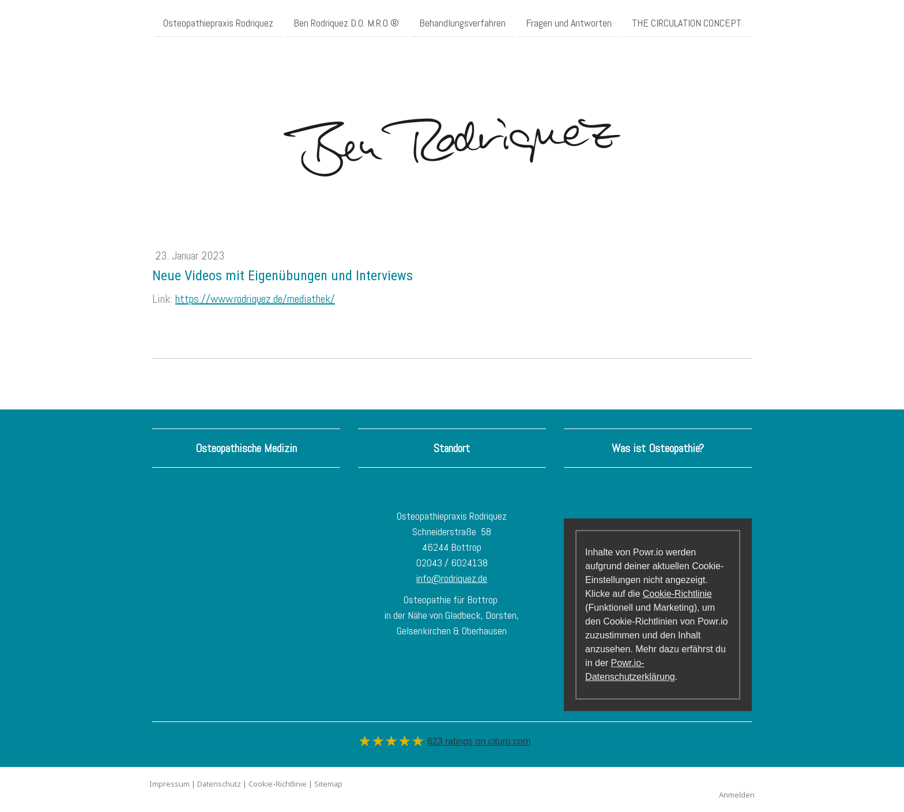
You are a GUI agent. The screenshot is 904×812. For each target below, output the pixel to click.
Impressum (169, 784)
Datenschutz (219, 784)
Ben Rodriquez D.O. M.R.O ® (346, 22)
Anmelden (737, 795)
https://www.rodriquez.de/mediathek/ (255, 298)
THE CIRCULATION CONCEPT (686, 22)
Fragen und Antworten (569, 22)
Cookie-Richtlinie (677, 594)
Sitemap (328, 784)
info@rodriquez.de (451, 578)
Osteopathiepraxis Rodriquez (218, 22)
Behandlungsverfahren (462, 22)
